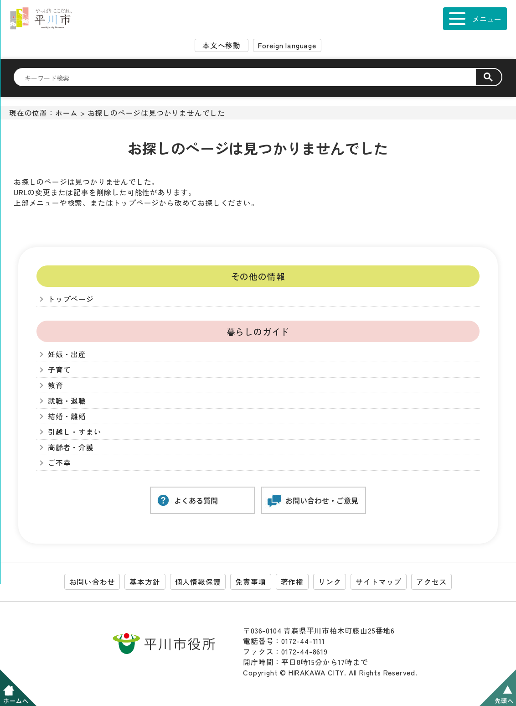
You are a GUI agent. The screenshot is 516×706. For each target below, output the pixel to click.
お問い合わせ (92, 581)
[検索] (250, 77)
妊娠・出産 (67, 354)
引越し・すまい (75, 431)
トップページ (71, 299)
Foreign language (287, 45)
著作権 (292, 581)
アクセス (431, 581)
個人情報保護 (198, 581)
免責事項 (250, 581)
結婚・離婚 (67, 416)
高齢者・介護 (71, 447)
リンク (329, 581)
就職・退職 (67, 400)
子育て (59, 369)
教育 (55, 385)
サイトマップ (379, 581)
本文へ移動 (221, 45)
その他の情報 (258, 276)
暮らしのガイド (258, 331)
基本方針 (144, 581)
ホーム (66, 113)
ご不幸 (59, 462)
